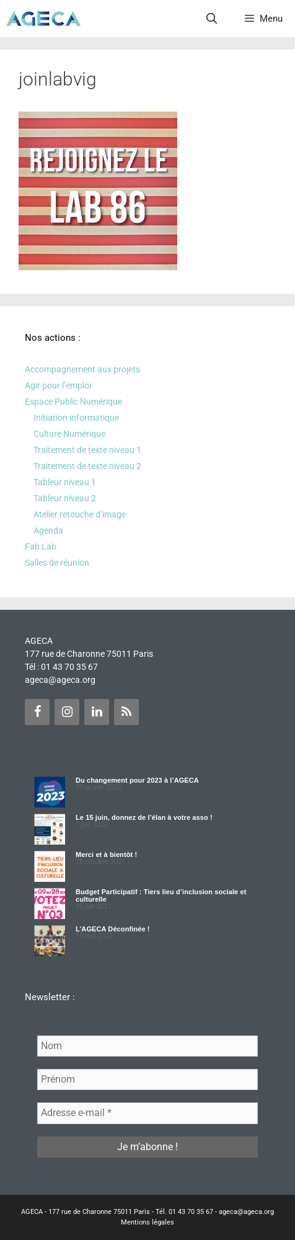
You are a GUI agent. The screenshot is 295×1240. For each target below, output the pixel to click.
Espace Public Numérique (73, 402)
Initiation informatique (76, 418)
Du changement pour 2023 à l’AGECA (137, 780)
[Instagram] (67, 712)
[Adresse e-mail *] (147, 1112)
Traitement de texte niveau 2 (87, 466)
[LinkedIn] (96, 712)
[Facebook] (37, 712)
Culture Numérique (69, 434)
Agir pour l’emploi (58, 385)
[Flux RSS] (126, 712)
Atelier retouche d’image (79, 514)
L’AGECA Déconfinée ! (113, 929)
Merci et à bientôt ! (106, 854)
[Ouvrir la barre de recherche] (212, 18)
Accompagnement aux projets (82, 369)
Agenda (48, 530)
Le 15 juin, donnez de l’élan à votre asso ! (144, 817)
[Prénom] (147, 1079)
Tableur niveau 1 (64, 482)
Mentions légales (147, 1222)
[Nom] (147, 1046)
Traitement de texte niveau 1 (87, 450)
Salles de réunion (57, 563)
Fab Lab (40, 547)
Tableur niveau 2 (64, 498)
